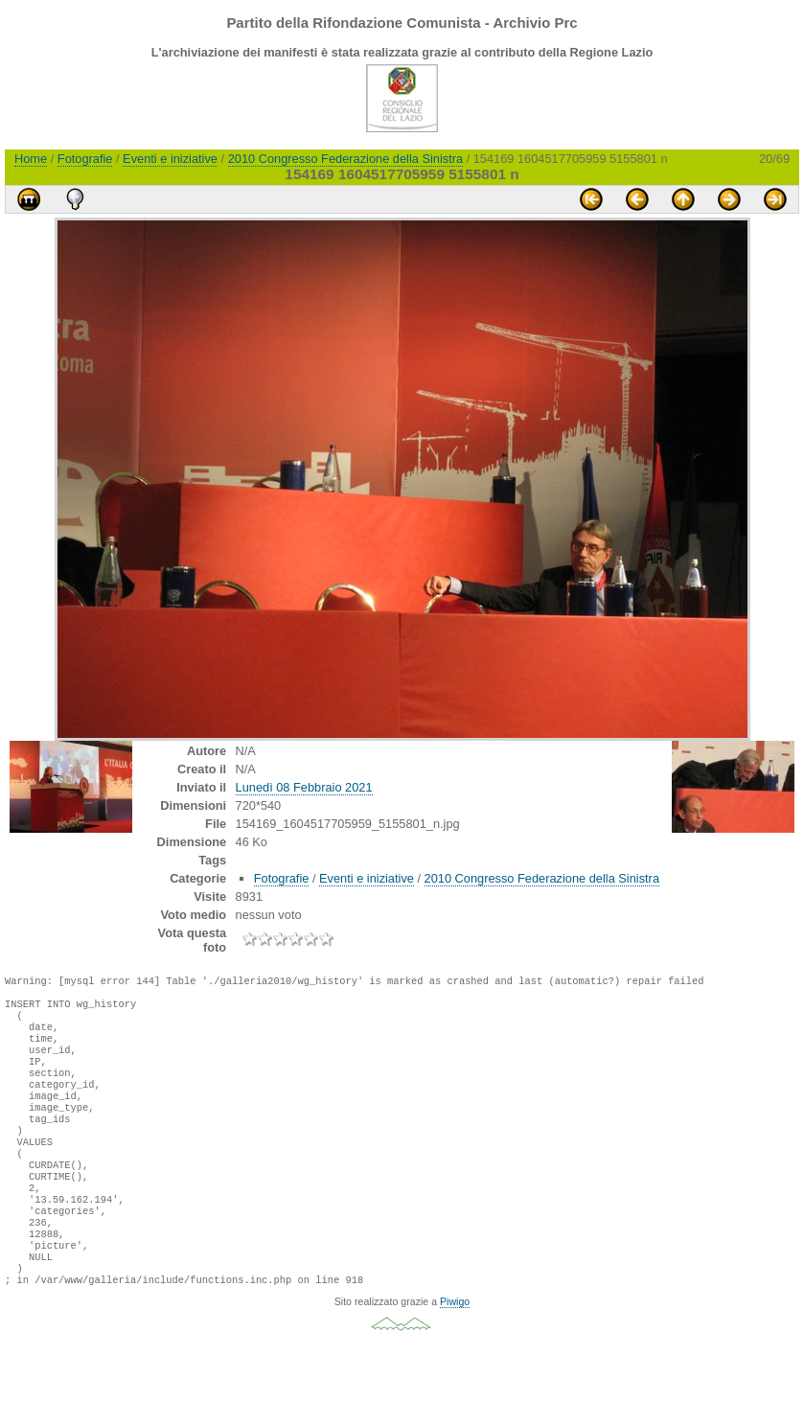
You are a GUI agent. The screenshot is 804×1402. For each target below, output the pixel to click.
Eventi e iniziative (170, 158)
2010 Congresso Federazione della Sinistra (345, 158)
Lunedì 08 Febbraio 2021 (304, 787)
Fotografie (85, 158)
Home (30, 158)
